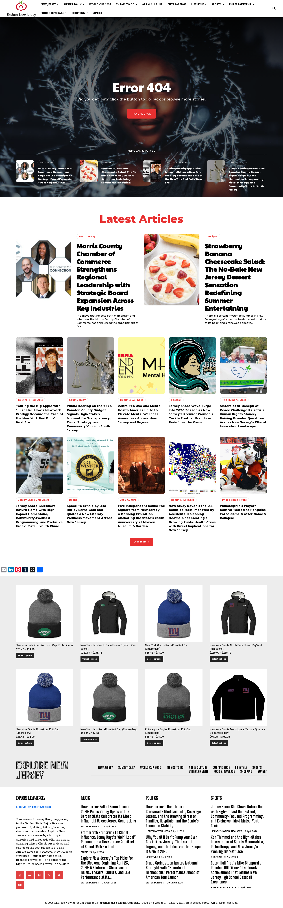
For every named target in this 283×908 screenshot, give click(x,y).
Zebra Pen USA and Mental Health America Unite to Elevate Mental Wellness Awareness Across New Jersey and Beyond (139, 414)
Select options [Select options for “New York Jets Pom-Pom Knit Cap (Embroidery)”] (25, 655)
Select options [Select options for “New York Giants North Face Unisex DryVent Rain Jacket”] (219, 659)
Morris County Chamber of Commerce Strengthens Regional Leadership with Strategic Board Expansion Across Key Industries (55, 175)
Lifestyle (152, 857)
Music (84, 852)
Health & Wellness (131, 400)
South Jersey (237, 162)
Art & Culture (128, 499)
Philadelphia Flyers (234, 499)
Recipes (107, 162)
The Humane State (234, 400)
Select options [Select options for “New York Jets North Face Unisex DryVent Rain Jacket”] (89, 659)
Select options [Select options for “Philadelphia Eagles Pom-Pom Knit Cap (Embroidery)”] (154, 743)
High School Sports (223, 887)
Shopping (216, 857)
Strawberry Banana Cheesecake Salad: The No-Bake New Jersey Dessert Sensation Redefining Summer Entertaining (119, 175)
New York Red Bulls (177, 162)
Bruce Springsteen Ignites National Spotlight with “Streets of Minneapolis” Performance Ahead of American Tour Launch (173, 870)
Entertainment (91, 826)
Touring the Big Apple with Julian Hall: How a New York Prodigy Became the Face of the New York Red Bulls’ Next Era (183, 175)
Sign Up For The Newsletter (33, 807)
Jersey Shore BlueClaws (33, 499)
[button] (274, 8)
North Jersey (46, 162)
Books (73, 499)
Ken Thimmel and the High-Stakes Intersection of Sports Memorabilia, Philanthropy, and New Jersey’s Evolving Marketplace (237, 844)
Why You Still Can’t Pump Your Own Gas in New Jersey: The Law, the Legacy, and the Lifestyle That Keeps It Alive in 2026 (173, 844)
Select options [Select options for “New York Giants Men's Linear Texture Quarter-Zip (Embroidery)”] (219, 743)
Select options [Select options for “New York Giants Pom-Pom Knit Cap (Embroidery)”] (154, 659)
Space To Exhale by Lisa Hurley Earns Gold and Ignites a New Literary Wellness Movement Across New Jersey (89, 514)
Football (176, 400)
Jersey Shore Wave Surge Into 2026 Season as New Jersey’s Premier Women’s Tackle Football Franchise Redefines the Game (191, 414)
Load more (141, 541)
